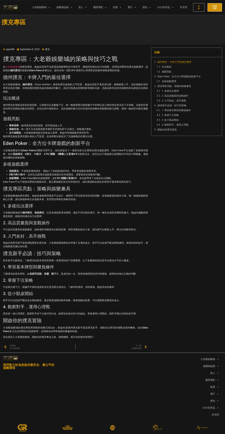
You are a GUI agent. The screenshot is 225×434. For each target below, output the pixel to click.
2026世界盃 (165, 7)
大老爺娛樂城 (41, 7)
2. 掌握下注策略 (170, 115)
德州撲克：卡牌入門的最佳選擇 (174, 62)
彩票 (117, 7)
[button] (217, 52)
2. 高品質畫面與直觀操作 (175, 95)
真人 (82, 7)
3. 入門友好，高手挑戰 (174, 100)
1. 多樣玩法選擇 (170, 91)
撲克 (146, 7)
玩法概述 (166, 66)
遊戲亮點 (166, 71)
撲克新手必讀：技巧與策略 (171, 105)
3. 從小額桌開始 (170, 120)
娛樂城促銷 (64, 7)
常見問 (183, 7)
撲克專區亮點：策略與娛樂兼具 (174, 86)
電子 (132, 7)
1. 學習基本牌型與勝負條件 (176, 110)
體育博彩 (100, 7)
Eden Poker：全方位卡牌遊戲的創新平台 (179, 76)
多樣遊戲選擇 (169, 81)
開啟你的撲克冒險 (167, 129)
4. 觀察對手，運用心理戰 (175, 124)
